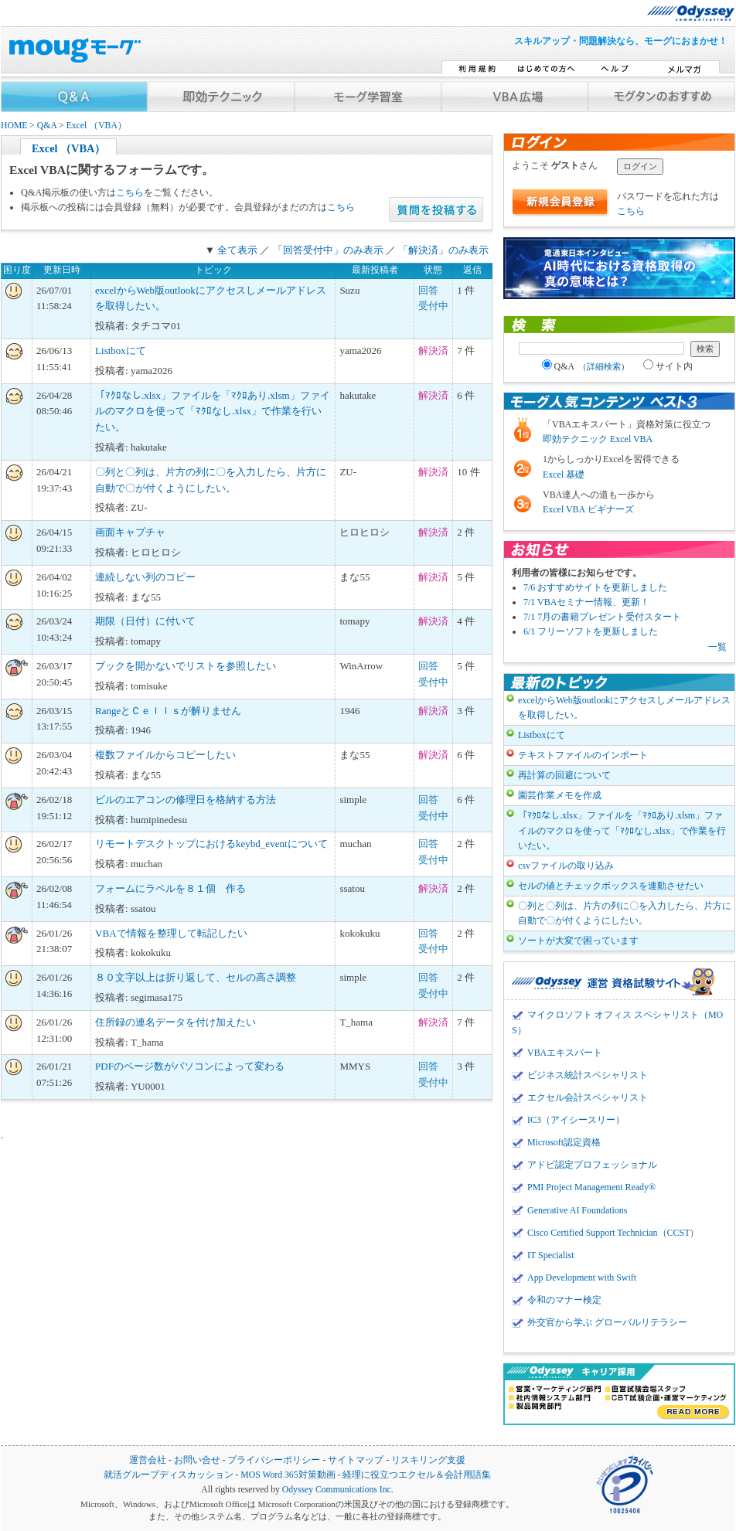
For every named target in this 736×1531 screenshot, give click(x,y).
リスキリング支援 (428, 1460)
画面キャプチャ (130, 532)
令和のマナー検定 (564, 1300)
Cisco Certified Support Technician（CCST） (613, 1232)
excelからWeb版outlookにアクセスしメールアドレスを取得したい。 (624, 707)
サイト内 (668, 366)
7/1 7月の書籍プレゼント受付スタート (602, 616)
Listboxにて (120, 350)
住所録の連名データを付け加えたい (175, 1022)
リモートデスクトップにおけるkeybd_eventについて (211, 843)
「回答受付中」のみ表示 (328, 250)
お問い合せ (197, 1460)
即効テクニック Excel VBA (598, 439)
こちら (130, 192)
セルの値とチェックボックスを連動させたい (611, 885)
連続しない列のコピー (145, 577)
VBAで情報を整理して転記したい (171, 933)
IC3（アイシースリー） (576, 1119)
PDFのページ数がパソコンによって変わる (190, 1066)
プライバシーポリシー (273, 1460)
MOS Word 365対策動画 (287, 1475)
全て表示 (237, 250)
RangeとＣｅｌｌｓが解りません (168, 710)
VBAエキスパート (564, 1052)
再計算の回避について (564, 775)
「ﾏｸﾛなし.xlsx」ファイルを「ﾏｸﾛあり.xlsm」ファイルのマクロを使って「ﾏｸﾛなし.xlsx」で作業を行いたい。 (212, 412)
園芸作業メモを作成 (559, 795)
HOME (14, 126)
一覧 (717, 646)
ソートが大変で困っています (578, 940)
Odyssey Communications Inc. (338, 1490)
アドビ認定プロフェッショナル (592, 1164)
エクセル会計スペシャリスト (587, 1097)
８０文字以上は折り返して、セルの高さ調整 (195, 977)
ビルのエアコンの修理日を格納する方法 (185, 799)
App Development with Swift (581, 1277)
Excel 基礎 (563, 474)
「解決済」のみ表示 (443, 250)
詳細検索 (604, 366)
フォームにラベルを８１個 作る (170, 888)
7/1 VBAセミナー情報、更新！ (586, 602)
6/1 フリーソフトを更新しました (590, 631)
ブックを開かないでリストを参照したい (185, 666)
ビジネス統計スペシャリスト (587, 1075)
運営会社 (147, 1460)
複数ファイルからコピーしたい (165, 754)
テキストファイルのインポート (583, 755)
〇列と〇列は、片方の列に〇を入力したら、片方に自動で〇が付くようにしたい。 (624, 913)
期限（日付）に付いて (145, 621)
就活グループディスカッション (168, 1475)
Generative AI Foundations (577, 1210)
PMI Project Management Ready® (591, 1187)
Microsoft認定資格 (564, 1142)
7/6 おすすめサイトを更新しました (595, 587)
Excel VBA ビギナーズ (588, 509)
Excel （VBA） (96, 126)
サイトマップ (355, 1460)
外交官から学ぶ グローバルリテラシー (607, 1322)
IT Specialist (550, 1255)
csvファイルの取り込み (566, 865)
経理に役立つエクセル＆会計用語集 (416, 1475)
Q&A (46, 126)
